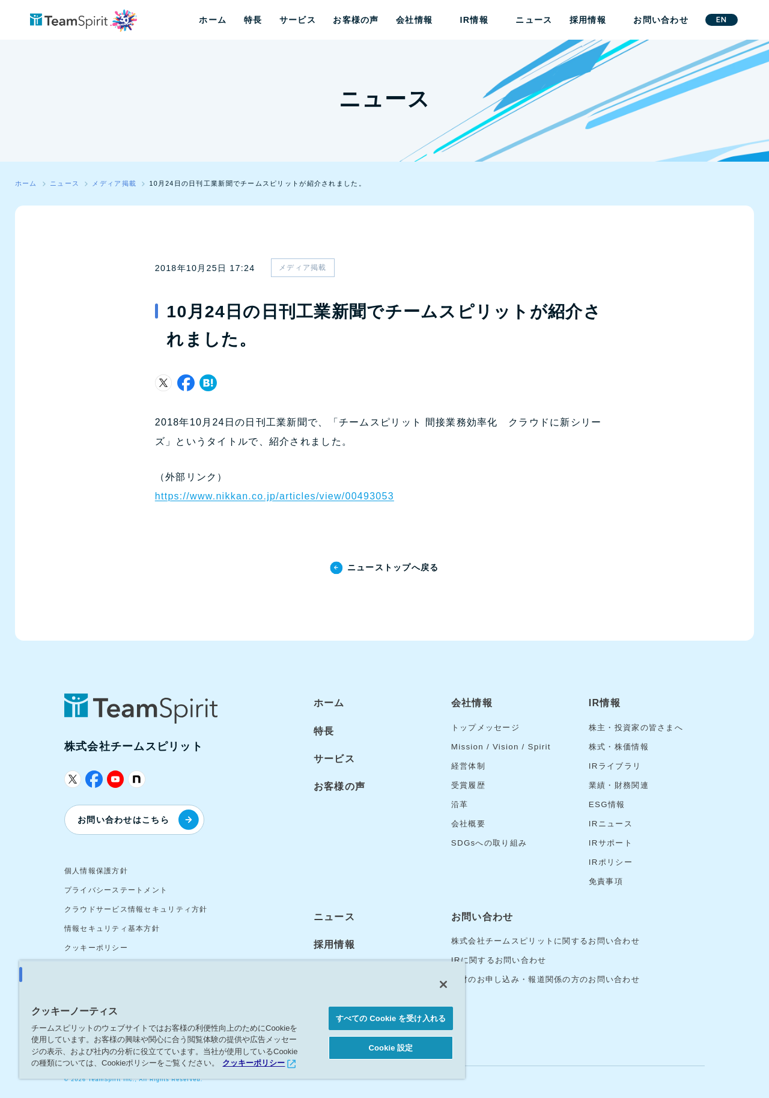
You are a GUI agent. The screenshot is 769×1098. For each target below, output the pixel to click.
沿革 (460, 804)
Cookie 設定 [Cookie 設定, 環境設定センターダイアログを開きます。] (390, 1047)
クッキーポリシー (96, 948)
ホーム (212, 20)
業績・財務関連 (619, 785)
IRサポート (611, 842)
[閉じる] (443, 984)
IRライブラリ (615, 765)
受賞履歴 (468, 785)
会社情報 (414, 20)
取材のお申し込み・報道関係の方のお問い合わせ (545, 979)
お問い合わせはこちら (138, 820)
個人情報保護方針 (96, 871)
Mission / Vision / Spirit (501, 746)
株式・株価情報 (619, 746)
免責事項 (606, 881)
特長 (253, 20)
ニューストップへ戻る (393, 567)
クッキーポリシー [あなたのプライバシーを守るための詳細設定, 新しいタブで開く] (253, 1062)
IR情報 (474, 20)
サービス (297, 20)
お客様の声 (355, 20)
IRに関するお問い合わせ (499, 960)
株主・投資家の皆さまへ (636, 727)
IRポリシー (611, 862)
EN (722, 19)
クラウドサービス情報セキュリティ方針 (136, 909)
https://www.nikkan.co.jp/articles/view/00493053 (274, 496)
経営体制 (468, 765)
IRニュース (611, 823)
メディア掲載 (303, 267)
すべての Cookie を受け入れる (391, 1018)
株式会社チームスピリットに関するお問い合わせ (545, 940)
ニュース (533, 20)
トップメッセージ (485, 727)
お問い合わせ (660, 20)
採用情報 (588, 20)
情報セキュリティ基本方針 (112, 928)
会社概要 (468, 823)
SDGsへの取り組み (489, 842)
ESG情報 (607, 804)
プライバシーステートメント (116, 890)
